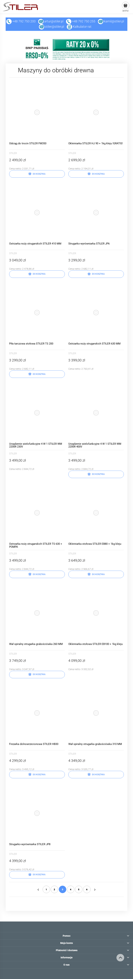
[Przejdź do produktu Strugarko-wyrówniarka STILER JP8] (37, 813)
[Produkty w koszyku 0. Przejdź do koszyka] (125, 7)
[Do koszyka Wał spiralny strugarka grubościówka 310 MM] (96, 774)
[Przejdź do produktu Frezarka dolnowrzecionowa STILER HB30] (37, 713)
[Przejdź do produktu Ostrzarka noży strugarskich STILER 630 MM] (96, 313)
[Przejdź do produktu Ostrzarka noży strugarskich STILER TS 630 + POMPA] (37, 513)
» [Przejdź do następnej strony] (95, 889)
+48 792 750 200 (21, 21)
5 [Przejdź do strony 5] (78, 889)
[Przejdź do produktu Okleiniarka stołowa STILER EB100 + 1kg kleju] (96, 613)
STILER (13, 153)
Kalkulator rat (82, 26)
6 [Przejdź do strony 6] (87, 889)
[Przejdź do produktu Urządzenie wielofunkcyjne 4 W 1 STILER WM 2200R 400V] (96, 413)
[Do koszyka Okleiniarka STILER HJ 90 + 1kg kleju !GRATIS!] (96, 174)
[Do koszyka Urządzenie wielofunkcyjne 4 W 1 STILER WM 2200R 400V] (96, 474)
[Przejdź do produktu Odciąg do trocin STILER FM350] (37, 112)
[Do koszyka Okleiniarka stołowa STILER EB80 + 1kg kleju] (96, 574)
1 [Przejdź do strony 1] (46, 889)
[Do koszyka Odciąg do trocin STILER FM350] (37, 174)
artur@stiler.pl (53, 21)
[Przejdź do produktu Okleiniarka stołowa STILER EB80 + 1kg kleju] (96, 513)
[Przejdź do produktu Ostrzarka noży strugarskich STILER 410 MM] (37, 212)
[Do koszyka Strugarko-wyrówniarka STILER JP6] (96, 274)
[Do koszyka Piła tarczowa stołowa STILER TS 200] (37, 374)
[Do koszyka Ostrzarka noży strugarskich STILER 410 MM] (37, 274)
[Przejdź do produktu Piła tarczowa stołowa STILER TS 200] (37, 313)
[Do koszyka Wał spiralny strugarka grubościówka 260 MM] (37, 674)
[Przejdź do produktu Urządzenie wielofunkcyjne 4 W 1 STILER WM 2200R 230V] (37, 413)
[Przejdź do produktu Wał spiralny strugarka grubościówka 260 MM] (37, 613)
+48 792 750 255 (80, 21)
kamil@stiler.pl (114, 21)
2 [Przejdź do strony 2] (54, 889)
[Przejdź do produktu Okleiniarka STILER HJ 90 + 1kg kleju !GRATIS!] (96, 112)
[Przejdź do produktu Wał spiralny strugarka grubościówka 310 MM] (96, 713)
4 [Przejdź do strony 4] (70, 889)
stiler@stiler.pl (54, 26)
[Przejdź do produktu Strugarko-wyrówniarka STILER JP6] (96, 212)
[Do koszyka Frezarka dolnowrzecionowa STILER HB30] (37, 774)
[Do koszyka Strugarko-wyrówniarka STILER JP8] (37, 874)
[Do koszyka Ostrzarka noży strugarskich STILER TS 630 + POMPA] (37, 574)
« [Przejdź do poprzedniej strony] (38, 889)
